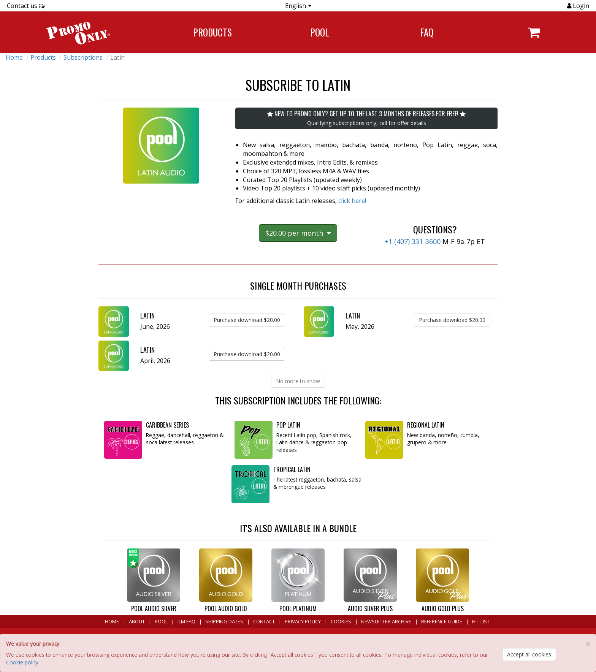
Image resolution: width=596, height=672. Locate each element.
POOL (161, 621)
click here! (352, 201)
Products (43, 57)
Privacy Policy (303, 621)
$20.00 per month (298, 233)
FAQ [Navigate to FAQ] (426, 32)
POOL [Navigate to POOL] (319, 32)
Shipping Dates (224, 621)
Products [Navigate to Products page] (212, 32)
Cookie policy (22, 662)
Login (580, 6)
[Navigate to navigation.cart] (534, 32)
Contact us (26, 6)
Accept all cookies (529, 654)
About (137, 621)
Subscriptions (83, 57)
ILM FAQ (186, 621)
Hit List (481, 621)
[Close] (587, 644)
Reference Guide (441, 621)
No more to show (298, 381)
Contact (264, 621)
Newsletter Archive (386, 621)
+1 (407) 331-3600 (413, 241)
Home (14, 57)
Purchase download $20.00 (247, 319)
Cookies (341, 621)
